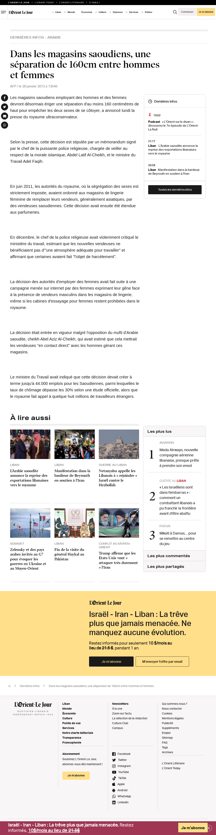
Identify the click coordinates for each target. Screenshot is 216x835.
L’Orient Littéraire (173, 763)
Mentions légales (173, 718)
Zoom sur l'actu (122, 713)
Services (133, 12)
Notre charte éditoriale (77, 732)
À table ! (94, 2)
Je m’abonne (205, 11)
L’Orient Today (171, 768)
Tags (165, 747)
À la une (117, 708)
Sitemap (167, 737)
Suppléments (170, 728)
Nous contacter (172, 708)
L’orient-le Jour (19, 2)
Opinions (118, 12)
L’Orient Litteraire (71, 2)
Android (122, 790)
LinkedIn (123, 802)
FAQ (164, 742)
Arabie (54, 37)
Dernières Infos (27, 37)
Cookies (167, 713)
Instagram (124, 766)
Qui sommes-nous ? (174, 703)
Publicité (167, 723)
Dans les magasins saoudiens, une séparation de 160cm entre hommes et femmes (101, 686)
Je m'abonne (193, 827)
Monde (71, 12)
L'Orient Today (44, 2)
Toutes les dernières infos (175, 189)
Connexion (187, 11)
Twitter (122, 759)
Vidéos (148, 12)
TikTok (122, 778)
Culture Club (120, 723)
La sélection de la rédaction (129, 718)
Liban (58, 12)
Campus (117, 728)
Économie (86, 12)
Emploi (166, 732)
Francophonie (71, 742)
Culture (102, 12)
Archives (167, 752)
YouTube (123, 772)
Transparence (71, 737)
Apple (121, 784)
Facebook (124, 753)
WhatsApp (124, 796)
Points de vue (71, 723)
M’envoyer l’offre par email (162, 662)
